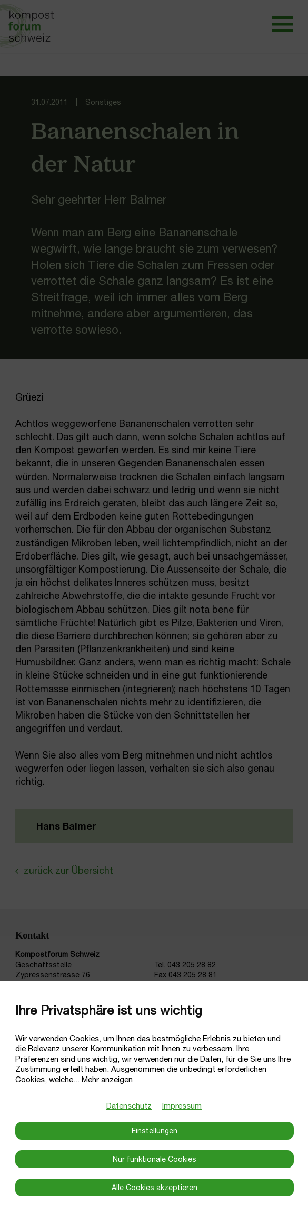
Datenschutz (129, 1105)
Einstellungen (154, 1130)
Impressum (182, 1105)
